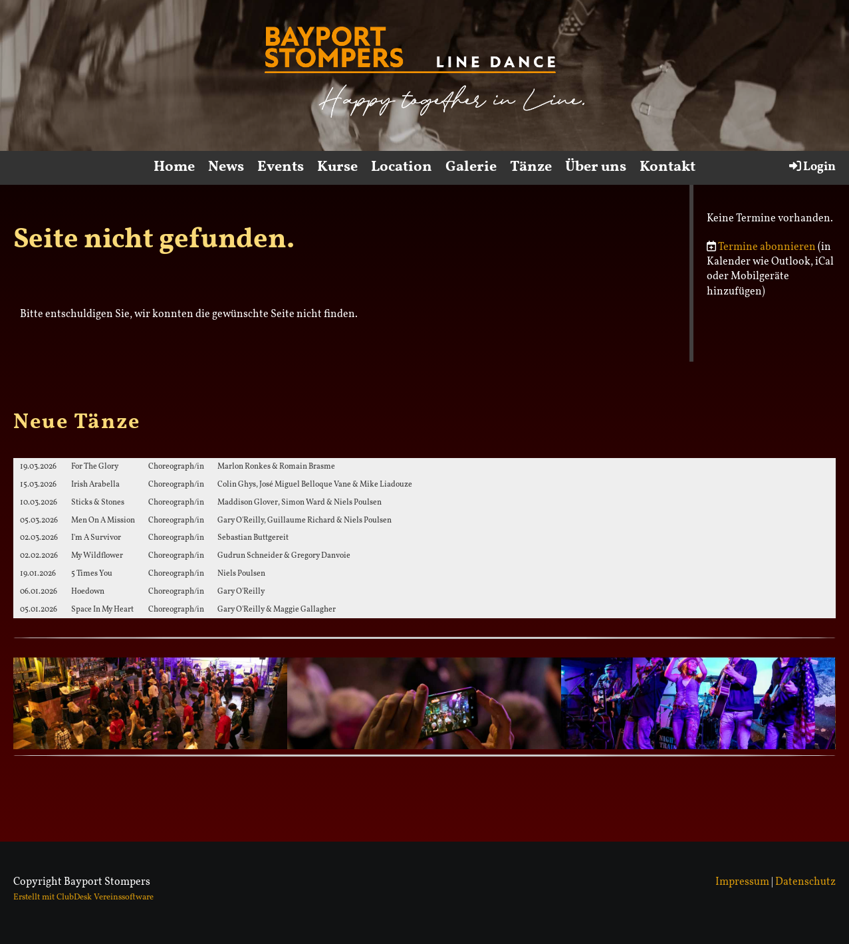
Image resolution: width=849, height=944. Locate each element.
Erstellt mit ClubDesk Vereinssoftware (83, 897)
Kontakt (667, 167)
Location (401, 167)
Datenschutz (805, 882)
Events (280, 167)
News (226, 167)
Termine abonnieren (767, 247)
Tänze (531, 167)
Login (811, 167)
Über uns (595, 167)
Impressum (742, 882)
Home (174, 167)
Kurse (337, 167)
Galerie (471, 167)
